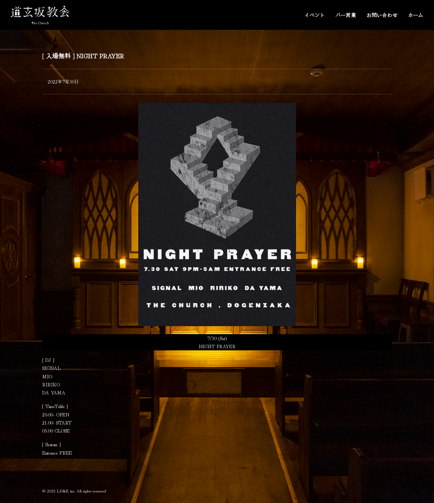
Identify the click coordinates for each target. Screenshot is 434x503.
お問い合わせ (382, 15)
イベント (314, 15)
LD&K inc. (66, 491)
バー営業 (345, 15)
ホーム (415, 15)
